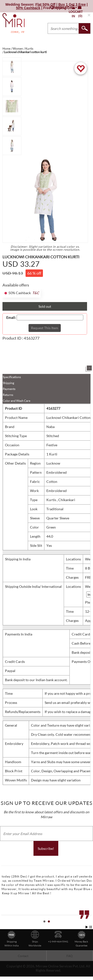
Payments (9, 389)
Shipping (8, 383)
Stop (91, 927)
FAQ (69, 956)
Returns (8, 395)
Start (87, 927)
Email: (11, 317)
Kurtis (51, 500)
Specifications (12, 377)
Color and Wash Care (16, 401)
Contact (23, 956)
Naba (50, 427)
